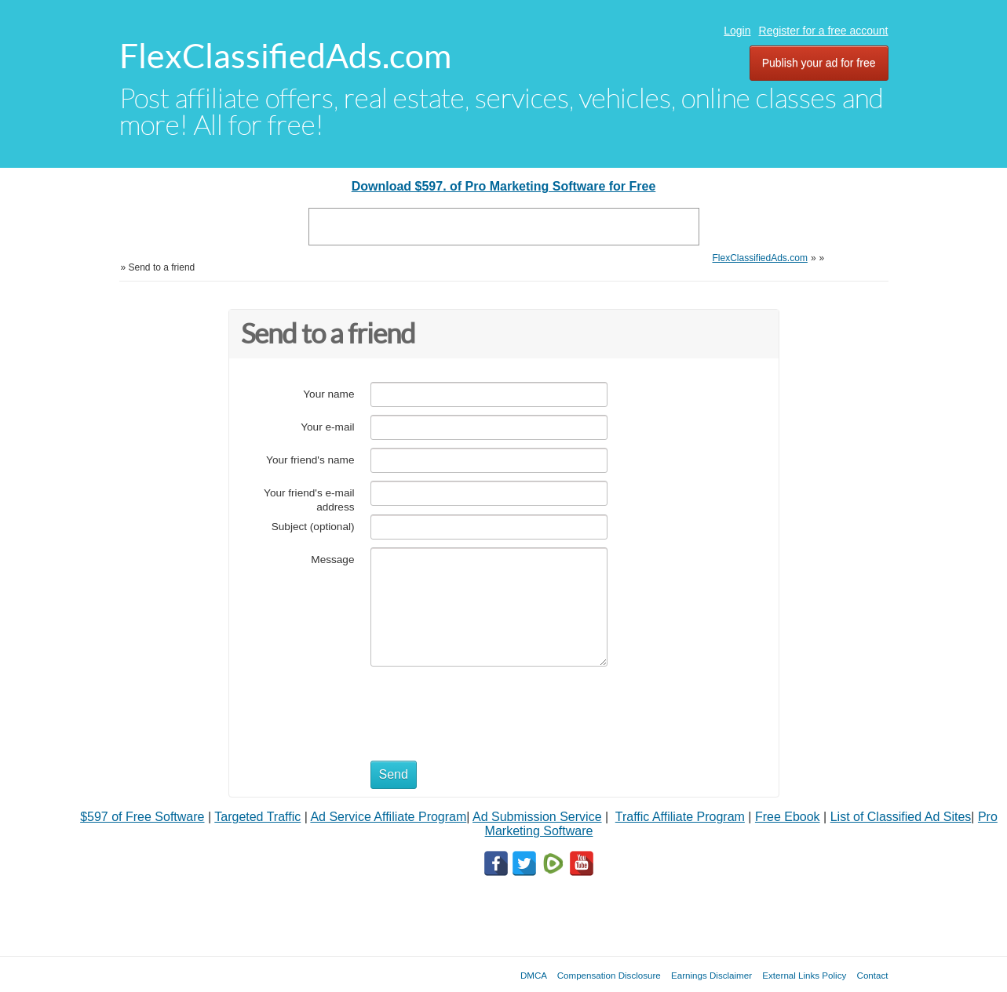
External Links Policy (804, 975)
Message (332, 559)
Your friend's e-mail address (309, 500)
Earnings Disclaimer (711, 975)
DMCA (533, 975)
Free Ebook (787, 816)
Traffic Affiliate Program (680, 816)
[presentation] (489, 705)
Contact (872, 975)
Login (737, 30)
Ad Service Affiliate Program (388, 816)
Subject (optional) (313, 526)
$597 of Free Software (142, 816)
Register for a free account (823, 30)
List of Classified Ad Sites (901, 816)
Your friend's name (310, 460)
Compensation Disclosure (609, 975)
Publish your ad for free (819, 62)
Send (393, 774)
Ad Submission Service (537, 816)
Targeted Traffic (257, 816)
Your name (328, 394)
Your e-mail (327, 427)
